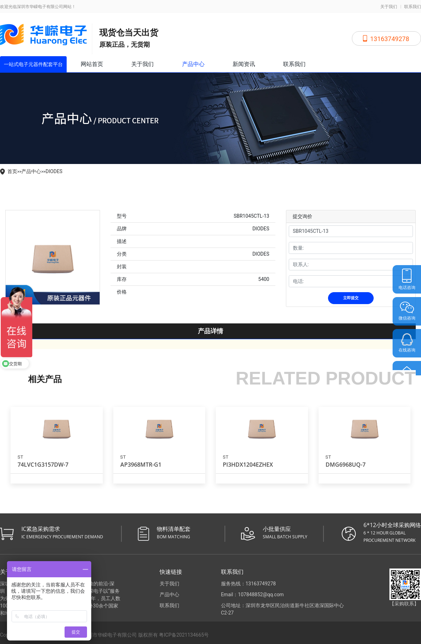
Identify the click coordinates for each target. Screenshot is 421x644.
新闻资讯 (244, 64)
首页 (12, 171)
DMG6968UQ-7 (346, 464)
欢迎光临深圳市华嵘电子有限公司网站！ (38, 6)
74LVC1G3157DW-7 (43, 464)
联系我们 (412, 6)
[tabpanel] (52, 257)
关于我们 (388, 6)
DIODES (54, 171)
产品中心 (193, 64)
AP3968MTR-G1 (140, 464)
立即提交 (351, 298)
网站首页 (92, 64)
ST (20, 457)
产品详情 (210, 331)
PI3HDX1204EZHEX (248, 464)
